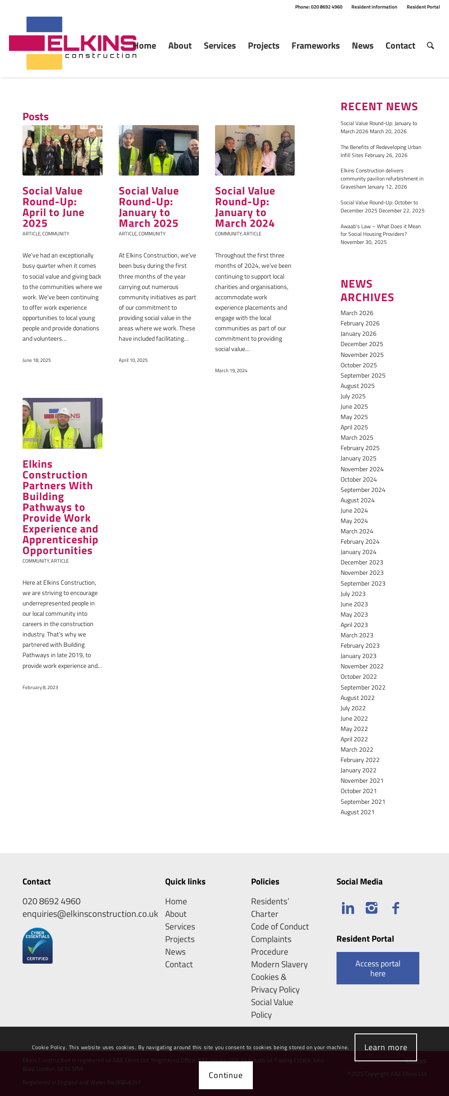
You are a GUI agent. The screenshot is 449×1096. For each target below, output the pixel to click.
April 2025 (354, 427)
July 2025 (353, 396)
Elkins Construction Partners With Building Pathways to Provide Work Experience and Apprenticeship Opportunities (60, 507)
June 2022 (354, 718)
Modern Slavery (279, 964)
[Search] (430, 45)
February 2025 (360, 447)
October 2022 (359, 676)
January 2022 (359, 770)
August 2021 (358, 811)
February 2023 (360, 645)
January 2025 (359, 458)
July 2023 (353, 593)
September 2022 (363, 687)
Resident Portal (423, 6)
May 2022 (354, 728)
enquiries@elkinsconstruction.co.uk (90, 913)
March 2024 (357, 531)
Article (31, 233)
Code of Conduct (280, 926)
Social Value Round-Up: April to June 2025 (53, 206)
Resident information (374, 6)
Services (180, 926)
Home (176, 901)
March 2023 (357, 635)
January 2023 (359, 655)
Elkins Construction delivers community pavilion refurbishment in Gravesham (382, 179)
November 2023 (362, 572)
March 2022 (357, 749)
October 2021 (359, 790)
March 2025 (357, 437)
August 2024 (358, 500)
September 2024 (363, 489)
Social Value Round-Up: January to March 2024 (245, 206)
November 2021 (362, 780)
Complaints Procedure (271, 945)
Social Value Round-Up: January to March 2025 (149, 206)
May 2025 (354, 416)
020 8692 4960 (51, 901)
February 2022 (360, 759)
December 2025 (362, 343)
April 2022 (354, 739)
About (176, 913)
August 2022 (358, 697)
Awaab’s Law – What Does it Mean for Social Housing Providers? (381, 230)
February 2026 (360, 323)
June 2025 (354, 406)
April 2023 (354, 624)
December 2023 (362, 562)
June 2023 (354, 604)
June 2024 (354, 510)
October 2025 (359, 365)
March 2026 (357, 312)
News (175, 951)
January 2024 (359, 551)
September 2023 (363, 583)
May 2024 (354, 520)
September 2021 (363, 801)
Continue (226, 1075)
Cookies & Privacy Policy (275, 983)
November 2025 (362, 354)
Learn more (386, 1047)
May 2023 (354, 614)
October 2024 (359, 479)
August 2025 (358, 385)
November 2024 (362, 469)
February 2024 (360, 541)
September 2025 (363, 375)
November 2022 (362, 666)
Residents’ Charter (270, 907)
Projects (180, 939)
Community (55, 233)
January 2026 (359, 333)
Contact (179, 964)
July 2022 (353, 708)
